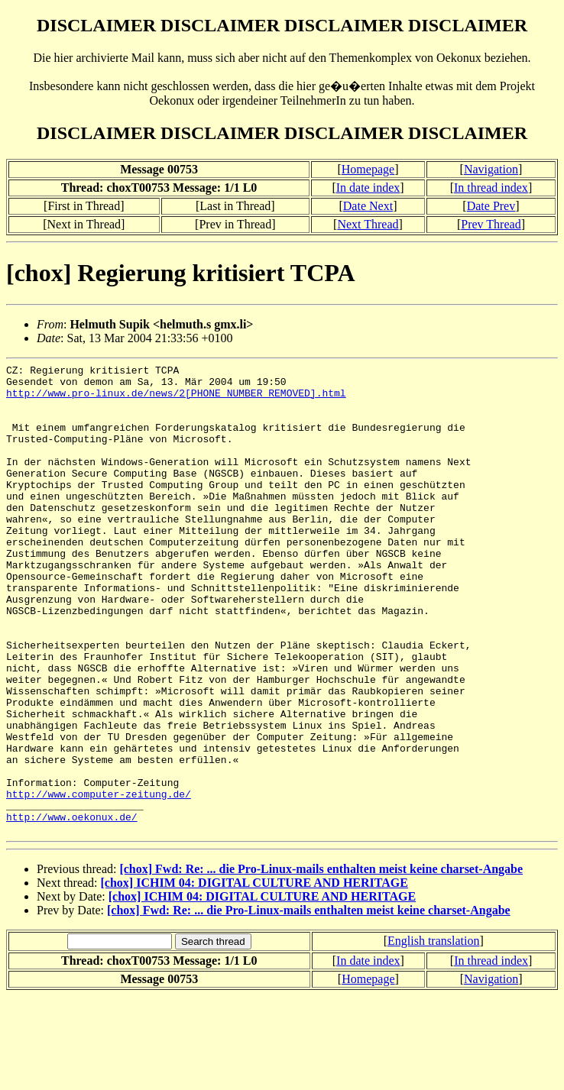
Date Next (368, 205)
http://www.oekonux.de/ (72, 908)
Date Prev (491, 205)
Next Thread (367, 224)
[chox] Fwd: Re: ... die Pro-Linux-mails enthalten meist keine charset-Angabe (321, 962)
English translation (433, 1034)
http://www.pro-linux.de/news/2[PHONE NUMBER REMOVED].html (176, 399)
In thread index (491, 187)
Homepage (368, 169)
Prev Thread (490, 224)
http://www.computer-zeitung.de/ (98, 881)
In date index (368, 187)
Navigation (491, 169)
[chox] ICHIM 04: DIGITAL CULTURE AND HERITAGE (254, 976)
